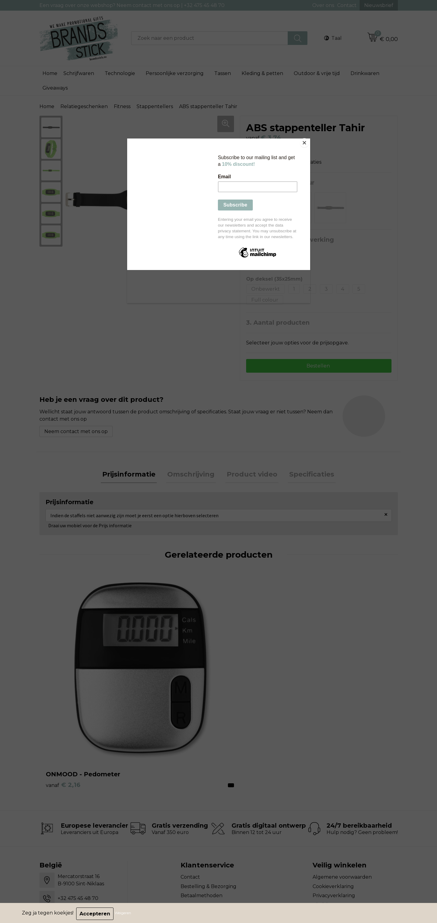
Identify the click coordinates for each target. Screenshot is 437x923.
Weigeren (124, 913)
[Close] (308, 140)
